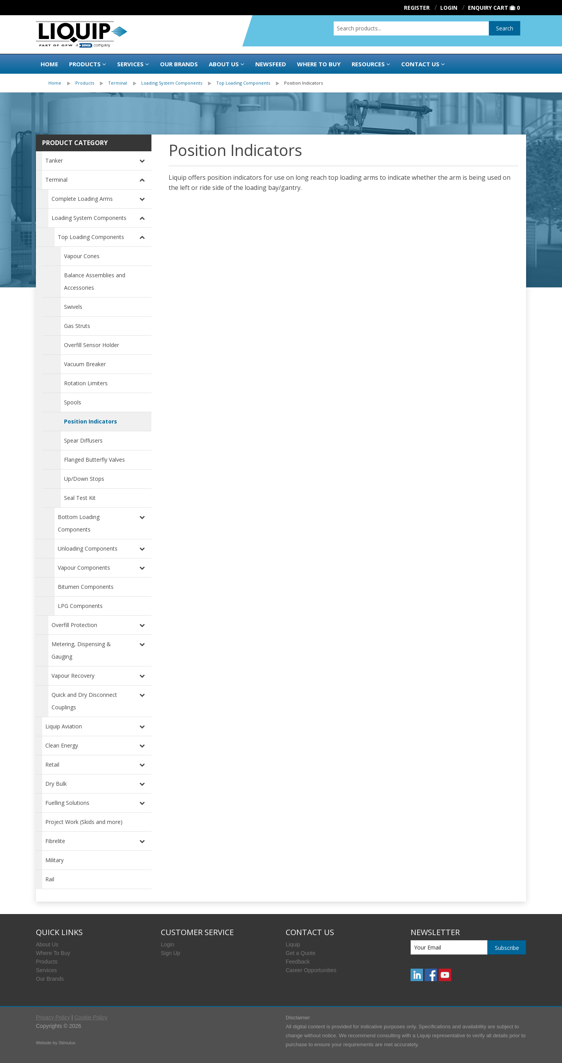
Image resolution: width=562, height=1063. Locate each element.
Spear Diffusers (83, 440)
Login (167, 944)
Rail (49, 879)
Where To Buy (53, 953)
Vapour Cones (82, 256)
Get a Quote (300, 953)
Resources (368, 64)
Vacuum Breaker (85, 364)
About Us (224, 64)
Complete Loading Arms (82, 198)
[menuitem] (61, 83)
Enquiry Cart (488, 7)
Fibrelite (55, 841)
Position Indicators (303, 83)
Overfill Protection (74, 625)
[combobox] (411, 28)
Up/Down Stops (84, 478)
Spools (72, 402)
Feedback (297, 961)
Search (504, 28)
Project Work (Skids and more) (84, 822)
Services (130, 64)
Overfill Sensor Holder (91, 345)
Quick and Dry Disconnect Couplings (84, 701)
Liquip (293, 944)
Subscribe (507, 947)
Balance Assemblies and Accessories (94, 281)
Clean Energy (61, 745)
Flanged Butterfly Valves (94, 459)
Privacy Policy (53, 1017)
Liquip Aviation (63, 726)
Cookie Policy (91, 1017)
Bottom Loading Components (79, 523)
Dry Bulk (56, 783)
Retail (52, 764)
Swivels (73, 306)
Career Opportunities (311, 970)
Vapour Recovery (73, 675)
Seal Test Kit (80, 497)
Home (49, 64)
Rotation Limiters (86, 383)
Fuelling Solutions (67, 802)
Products (85, 64)
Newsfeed (270, 64)
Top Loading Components (243, 83)
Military (54, 860)
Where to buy (319, 64)
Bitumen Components (86, 586)
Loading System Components (171, 83)
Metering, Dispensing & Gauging (81, 650)
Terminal (117, 83)
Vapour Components (84, 567)
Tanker (54, 160)
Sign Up (170, 953)
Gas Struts (77, 326)
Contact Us (420, 64)
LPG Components (80, 605)
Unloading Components (87, 548)
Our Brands (179, 64)
